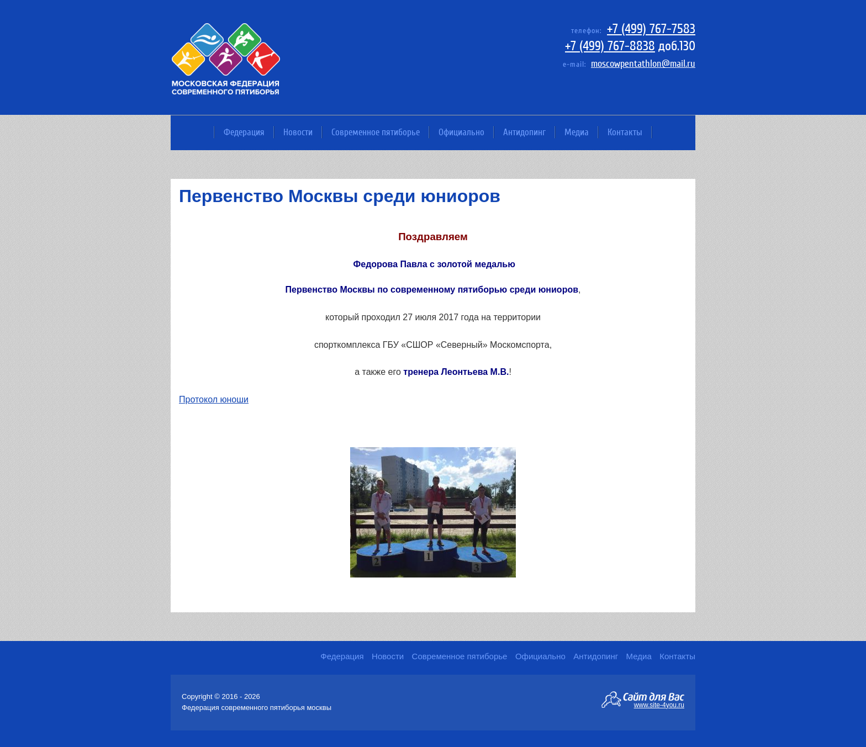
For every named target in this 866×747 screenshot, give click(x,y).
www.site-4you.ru (659, 704)
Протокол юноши (214, 399)
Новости (298, 132)
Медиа (576, 132)
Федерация (244, 132)
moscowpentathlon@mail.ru (643, 64)
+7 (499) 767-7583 (651, 29)
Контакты (625, 132)
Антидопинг (524, 132)
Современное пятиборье (375, 132)
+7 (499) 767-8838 (610, 46)
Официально (461, 132)
